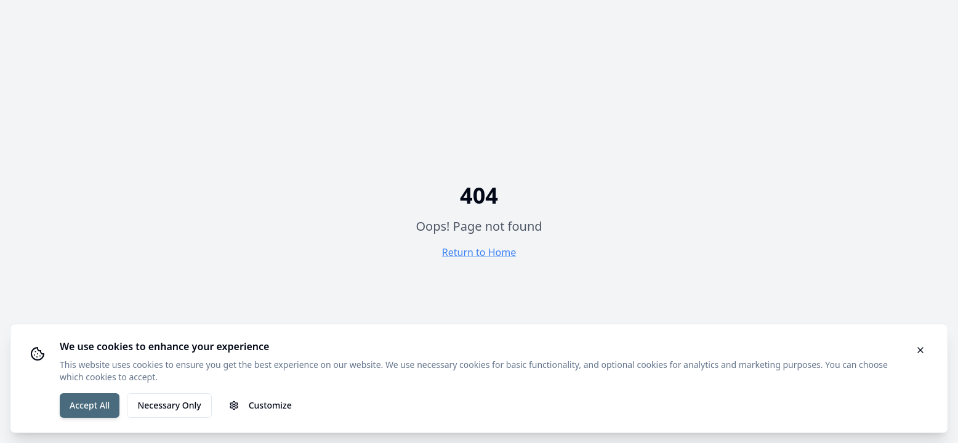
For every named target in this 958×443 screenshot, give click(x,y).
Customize (260, 405)
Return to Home (479, 252)
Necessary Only (169, 405)
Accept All (90, 405)
